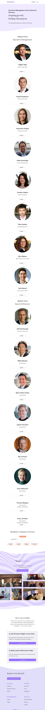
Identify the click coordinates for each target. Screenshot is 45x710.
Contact (26, 704)
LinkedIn (22, 71)
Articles (8, 699)
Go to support (22, 660)
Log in (33, 2)
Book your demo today (13, 678)
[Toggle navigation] (37, 2)
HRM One (9, 686)
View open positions (22, 570)
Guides (8, 702)
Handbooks (26, 691)
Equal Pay (26, 686)
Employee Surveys (11, 688)
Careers (26, 702)
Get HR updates (22, 643)
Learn (25, 688)
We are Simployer (28, 699)
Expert (8, 691)
